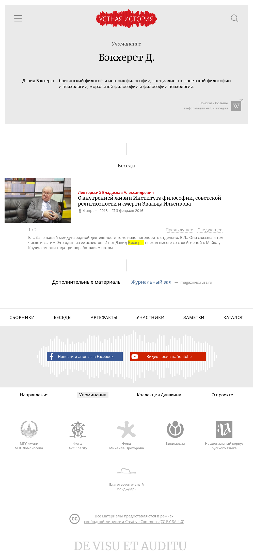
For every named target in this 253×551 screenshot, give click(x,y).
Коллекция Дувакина (159, 395)
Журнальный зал (152, 282)
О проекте (222, 395)
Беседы (63, 317)
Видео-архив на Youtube (161, 356)
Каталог (234, 317)
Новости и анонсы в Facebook (80, 356)
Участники (150, 317)
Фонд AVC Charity (77, 435)
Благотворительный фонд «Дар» (126, 476)
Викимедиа (175, 433)
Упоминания (92, 395)
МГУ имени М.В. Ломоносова (29, 435)
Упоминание (126, 44)
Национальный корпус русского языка (224, 435)
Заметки (193, 317)
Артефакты (104, 317)
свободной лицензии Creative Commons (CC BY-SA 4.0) (134, 521)
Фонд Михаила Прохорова (126, 435)
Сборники (22, 317)
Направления (34, 395)
